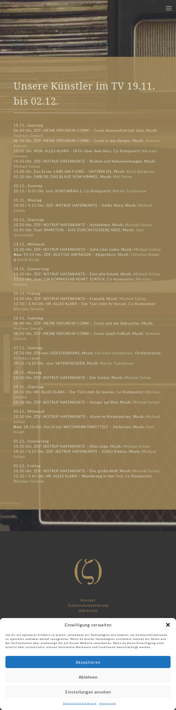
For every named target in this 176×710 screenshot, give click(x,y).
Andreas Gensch (28, 135)
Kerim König (28, 259)
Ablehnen (88, 677)
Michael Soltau (27, 166)
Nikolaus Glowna (29, 309)
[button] (168, 625)
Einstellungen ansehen (88, 691)
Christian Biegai (145, 254)
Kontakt (88, 600)
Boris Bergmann (141, 171)
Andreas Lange (27, 358)
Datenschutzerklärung (80, 703)
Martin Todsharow (130, 191)
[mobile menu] (168, 8)
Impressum (107, 703)
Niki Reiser (123, 176)
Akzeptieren (88, 662)
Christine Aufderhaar (114, 353)
